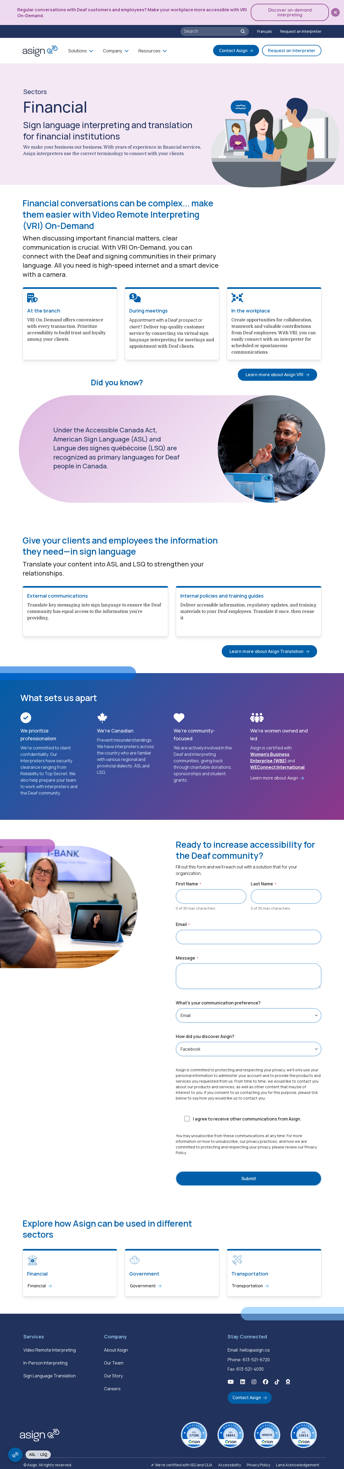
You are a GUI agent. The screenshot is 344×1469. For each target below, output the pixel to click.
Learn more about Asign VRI (276, 373)
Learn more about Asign (274, 777)
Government (143, 1284)
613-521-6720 (256, 1357)
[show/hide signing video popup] (15, 1455)
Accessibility (229, 1461)
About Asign (116, 1348)
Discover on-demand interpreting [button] (291, 12)
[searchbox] (212, 30)
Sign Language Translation (49, 1374)
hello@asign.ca (255, 1348)
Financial (37, 1284)
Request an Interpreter (300, 30)
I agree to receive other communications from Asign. (247, 1118)
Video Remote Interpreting (49, 1348)
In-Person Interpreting (45, 1361)
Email (183, 923)
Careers (112, 1387)
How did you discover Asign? (205, 1035)
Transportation (247, 1284)
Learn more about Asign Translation (268, 649)
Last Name (263, 883)
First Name (188, 883)
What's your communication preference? (218, 1002)
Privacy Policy (258, 1461)
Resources (149, 50)
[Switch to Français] (265, 30)
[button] (243, 30)
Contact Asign (233, 49)
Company (112, 50)
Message (187, 957)
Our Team (113, 1361)
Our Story (113, 1374)
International (290, 766)
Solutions (77, 50)
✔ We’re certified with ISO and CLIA (181, 1461)
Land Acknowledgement (297, 1461)
